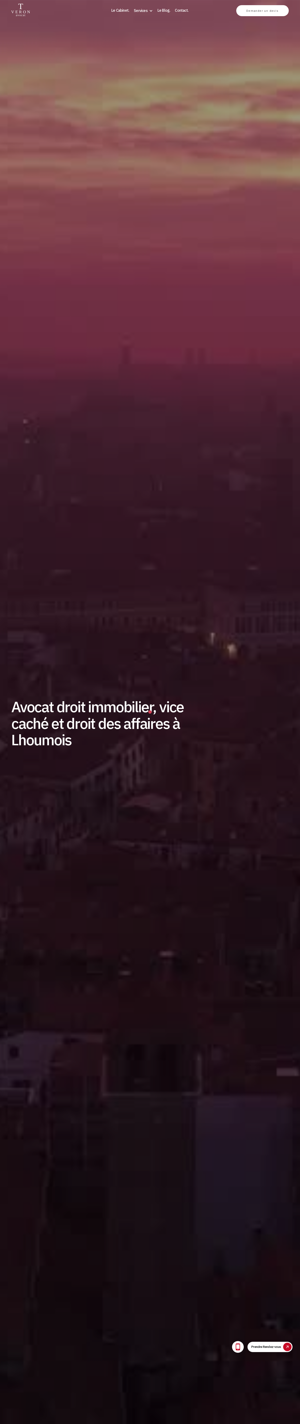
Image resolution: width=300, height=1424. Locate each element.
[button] (143, 10)
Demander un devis (262, 10)
